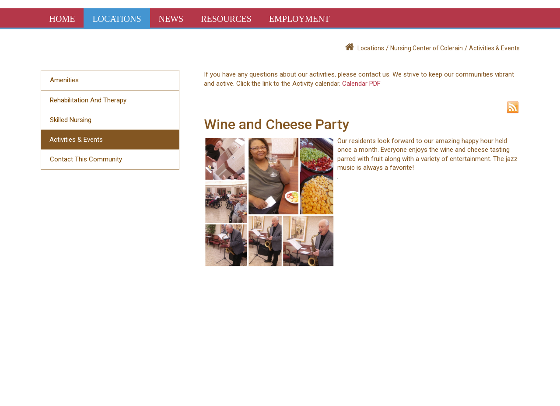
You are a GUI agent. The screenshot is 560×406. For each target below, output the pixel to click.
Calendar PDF (361, 84)
